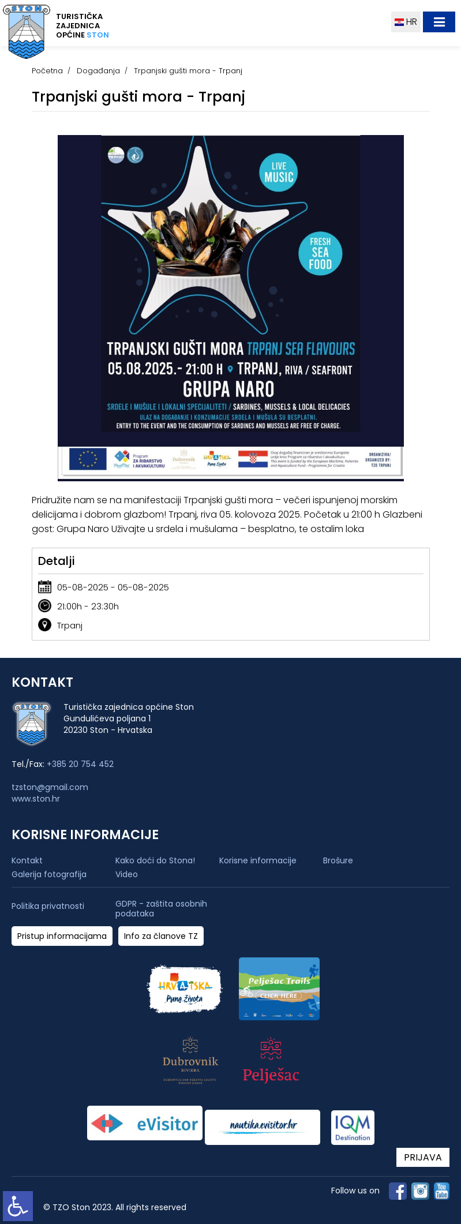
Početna (47, 70)
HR (406, 21)
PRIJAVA (423, 1157)
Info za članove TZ (161, 936)
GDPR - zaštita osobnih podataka (161, 909)
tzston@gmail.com (50, 787)
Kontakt (27, 860)
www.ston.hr (36, 798)
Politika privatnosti (48, 906)
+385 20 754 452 (80, 764)
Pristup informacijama (62, 936)
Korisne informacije (258, 860)
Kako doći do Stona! (155, 860)
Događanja (98, 70)
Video (126, 874)
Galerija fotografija (49, 874)
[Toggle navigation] (439, 22)
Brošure (338, 860)
